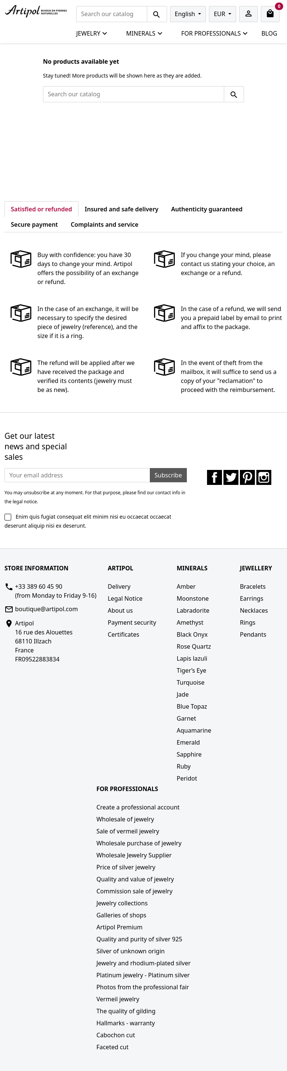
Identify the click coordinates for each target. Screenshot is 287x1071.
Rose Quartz (194, 646)
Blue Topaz (192, 706)
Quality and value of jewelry (135, 879)
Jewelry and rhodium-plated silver (143, 963)
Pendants (253, 634)
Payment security (132, 622)
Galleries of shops (121, 915)
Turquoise (191, 682)
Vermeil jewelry (117, 999)
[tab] (151, 220)
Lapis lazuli (192, 658)
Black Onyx (192, 634)
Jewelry (92, 33)
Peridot (187, 778)
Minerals (144, 33)
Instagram (263, 477)
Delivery (119, 586)
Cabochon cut (115, 1035)
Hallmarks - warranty (125, 1023)
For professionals (214, 33)
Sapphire (189, 754)
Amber (186, 586)
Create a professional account (138, 807)
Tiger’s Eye (191, 670)
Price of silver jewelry (125, 867)
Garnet (186, 718)
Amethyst (190, 622)
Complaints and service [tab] (104, 224)
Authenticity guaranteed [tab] (207, 209)
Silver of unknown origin (130, 951)
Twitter (230, 477)
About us (120, 610)
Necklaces (254, 610)
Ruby (184, 766)
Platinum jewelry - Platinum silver (143, 975)
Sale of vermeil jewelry (127, 831)
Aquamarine (194, 730)
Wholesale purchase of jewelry (139, 843)
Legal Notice (125, 598)
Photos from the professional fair (142, 987)
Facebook (214, 477)
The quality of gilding (125, 1011)
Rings (247, 622)
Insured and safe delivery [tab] (121, 209)
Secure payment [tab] (34, 224)
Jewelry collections (122, 903)
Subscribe (168, 475)
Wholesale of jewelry (125, 819)
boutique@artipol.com (46, 609)
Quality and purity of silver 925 (139, 939)
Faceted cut (112, 1047)
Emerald (188, 742)
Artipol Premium (119, 927)
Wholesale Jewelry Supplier (134, 855)
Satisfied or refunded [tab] (41, 209)
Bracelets (253, 586)
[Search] (111, 14)
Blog (269, 33)
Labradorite (193, 610)
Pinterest (247, 477)
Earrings (251, 598)
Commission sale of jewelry (134, 891)
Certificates (123, 634)
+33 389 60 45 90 (38, 586)
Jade (183, 694)
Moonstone (193, 598)
